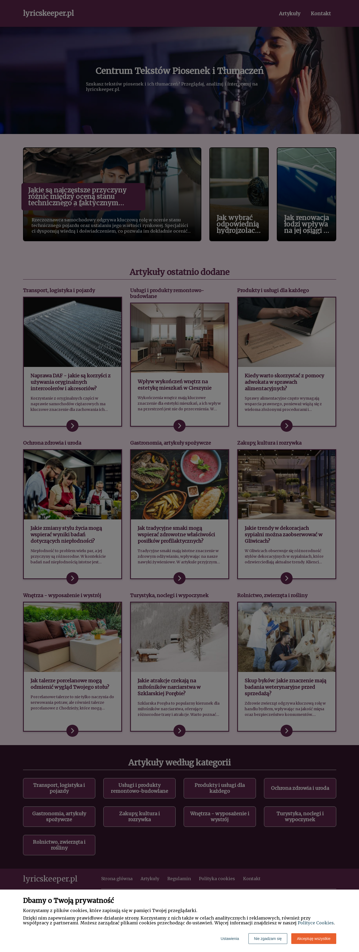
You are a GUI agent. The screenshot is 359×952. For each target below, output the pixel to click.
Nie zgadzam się (268, 938)
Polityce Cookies (316, 922)
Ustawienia (230, 938)
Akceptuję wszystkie (313, 938)
